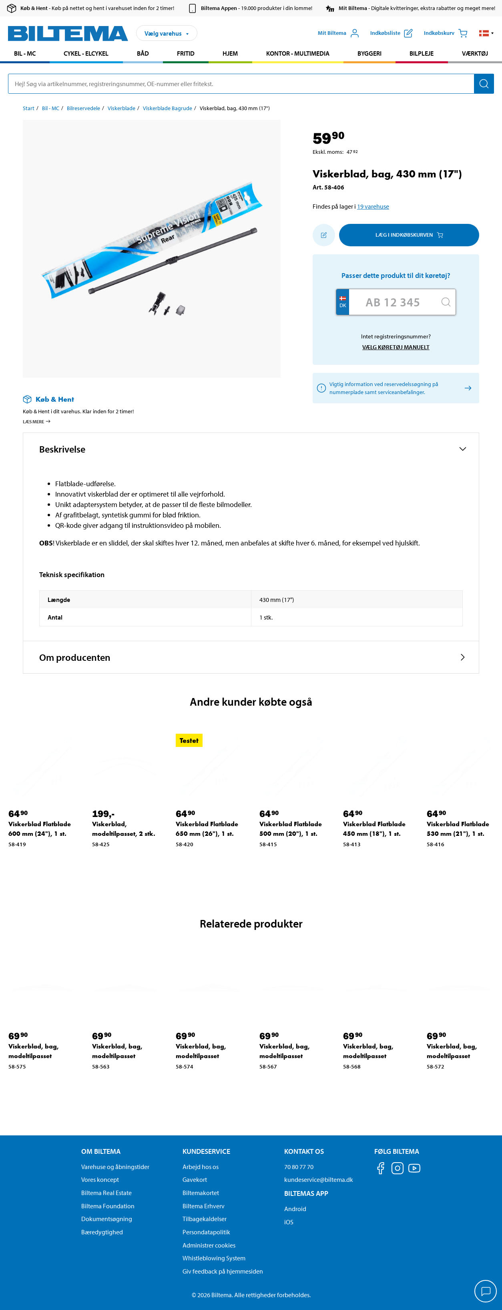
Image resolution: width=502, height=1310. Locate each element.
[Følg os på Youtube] (414, 1172)
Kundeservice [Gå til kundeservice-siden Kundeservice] (206, 1151)
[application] (486, 1292)
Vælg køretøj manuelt (396, 347)
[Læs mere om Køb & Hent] (144, 399)
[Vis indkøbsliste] (391, 33)
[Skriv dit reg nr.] (392, 302)
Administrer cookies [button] (209, 1245)
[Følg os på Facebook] (380, 1169)
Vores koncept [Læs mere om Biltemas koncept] (100, 1179)
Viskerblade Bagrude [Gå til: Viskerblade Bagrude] (167, 108)
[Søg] (484, 84)
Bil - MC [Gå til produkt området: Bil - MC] (25, 53)
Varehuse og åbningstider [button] (115, 1167)
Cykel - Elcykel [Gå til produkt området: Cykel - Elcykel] (86, 53)
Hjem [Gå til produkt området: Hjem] (230, 53)
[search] (251, 84)
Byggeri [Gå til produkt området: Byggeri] (369, 53)
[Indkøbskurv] (446, 33)
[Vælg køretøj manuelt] (466, 387)
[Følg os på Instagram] (397, 1169)
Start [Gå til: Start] (28, 108)
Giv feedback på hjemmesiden (223, 1271)
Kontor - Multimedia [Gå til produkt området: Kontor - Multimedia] (297, 53)
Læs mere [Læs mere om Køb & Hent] (37, 421)
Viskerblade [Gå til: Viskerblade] (121, 108)
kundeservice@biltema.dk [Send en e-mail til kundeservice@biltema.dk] (318, 1179)
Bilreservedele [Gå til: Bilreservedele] (83, 108)
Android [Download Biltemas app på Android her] (295, 1209)
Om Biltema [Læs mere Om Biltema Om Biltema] (100, 1151)
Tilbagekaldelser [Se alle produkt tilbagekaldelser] (205, 1219)
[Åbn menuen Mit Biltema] (339, 33)
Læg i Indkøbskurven (409, 234)
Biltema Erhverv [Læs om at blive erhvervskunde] (204, 1206)
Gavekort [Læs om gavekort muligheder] (195, 1179)
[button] (486, 33)
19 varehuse (373, 206)
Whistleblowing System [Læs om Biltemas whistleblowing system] (214, 1258)
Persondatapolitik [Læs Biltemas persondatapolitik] (206, 1232)
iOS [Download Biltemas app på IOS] (288, 1222)
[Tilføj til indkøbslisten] (324, 235)
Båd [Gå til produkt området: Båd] (143, 53)
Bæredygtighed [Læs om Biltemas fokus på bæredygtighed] (102, 1232)
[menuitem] (25, 54)
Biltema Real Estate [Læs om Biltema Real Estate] (106, 1193)
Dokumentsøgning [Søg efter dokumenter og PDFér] (106, 1219)
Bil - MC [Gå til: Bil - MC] (50, 108)
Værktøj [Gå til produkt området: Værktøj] (475, 53)
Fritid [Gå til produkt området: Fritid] (186, 53)
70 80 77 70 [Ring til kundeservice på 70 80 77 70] (298, 1167)
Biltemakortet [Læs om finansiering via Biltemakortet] (201, 1193)
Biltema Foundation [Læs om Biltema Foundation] (108, 1206)
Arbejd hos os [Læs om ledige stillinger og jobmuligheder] (201, 1167)
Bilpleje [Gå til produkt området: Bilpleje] (422, 53)
